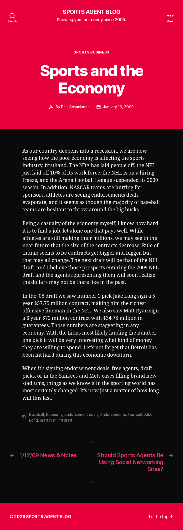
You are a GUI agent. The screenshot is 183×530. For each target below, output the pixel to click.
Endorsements (113, 414)
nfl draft (65, 420)
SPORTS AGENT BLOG (91, 12)
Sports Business (91, 52)
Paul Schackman (75, 106)
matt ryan (48, 420)
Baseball (36, 414)
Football (135, 414)
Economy (54, 414)
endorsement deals (81, 414)
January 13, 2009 (118, 106)
